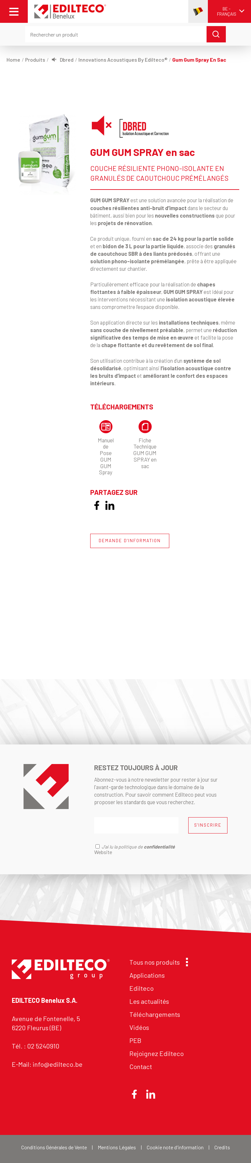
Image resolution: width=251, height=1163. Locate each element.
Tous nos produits (157, 962)
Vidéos (139, 1027)
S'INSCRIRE (208, 825)
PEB (135, 1040)
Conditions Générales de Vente (54, 1147)
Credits (222, 1147)
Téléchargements (154, 1014)
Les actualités (149, 1001)
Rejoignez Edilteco (156, 1053)
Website (103, 852)
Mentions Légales (117, 1147)
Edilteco (141, 988)
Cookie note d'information (175, 1147)
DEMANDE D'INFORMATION (130, 540)
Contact (140, 1066)
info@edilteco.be (57, 1064)
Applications (147, 975)
